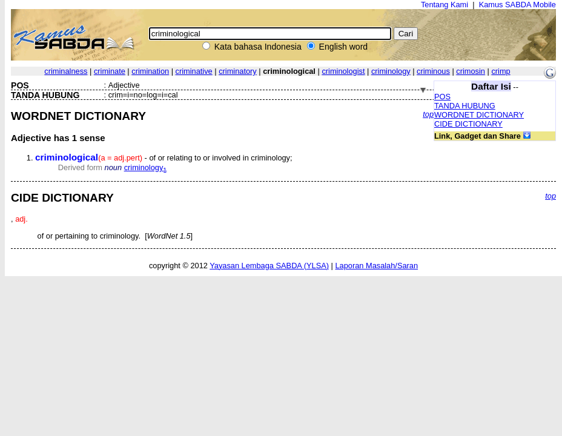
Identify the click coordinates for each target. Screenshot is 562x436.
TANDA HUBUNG (464, 105)
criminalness (65, 71)
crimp (500, 71)
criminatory (238, 71)
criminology (391, 71)
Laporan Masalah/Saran (376, 265)
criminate (109, 71)
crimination (150, 71)
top (428, 114)
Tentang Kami (444, 4)
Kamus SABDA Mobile (517, 4)
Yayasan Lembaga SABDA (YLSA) (269, 265)
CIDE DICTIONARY (468, 123)
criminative (194, 71)
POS (442, 96)
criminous (433, 71)
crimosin (470, 71)
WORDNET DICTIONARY (479, 114)
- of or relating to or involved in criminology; (164, 157)
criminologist (343, 71)
